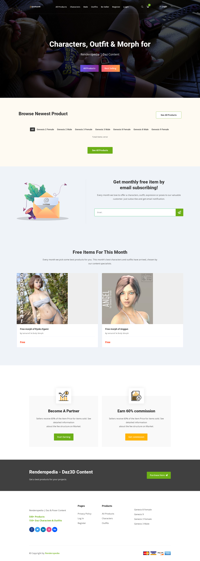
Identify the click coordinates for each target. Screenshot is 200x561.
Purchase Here (159, 475)
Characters (75, 6)
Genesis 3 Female (83, 129)
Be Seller (105, 6)
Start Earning (63, 437)
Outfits (94, 6)
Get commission (136, 437)
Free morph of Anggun (116, 329)
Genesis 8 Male (141, 129)
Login (126, 6)
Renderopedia (52, 553)
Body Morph (38, 333)
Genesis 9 (139, 514)
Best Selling (110, 68)
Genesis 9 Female (160, 129)
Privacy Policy (84, 513)
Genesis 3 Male (102, 129)
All (32, 129)
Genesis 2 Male (64, 129)
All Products (61, 6)
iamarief (26, 333)
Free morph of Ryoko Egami (34, 329)
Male (85, 6)
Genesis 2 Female (45, 129)
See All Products (169, 115)
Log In (81, 518)
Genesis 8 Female (121, 129)
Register (116, 6)
